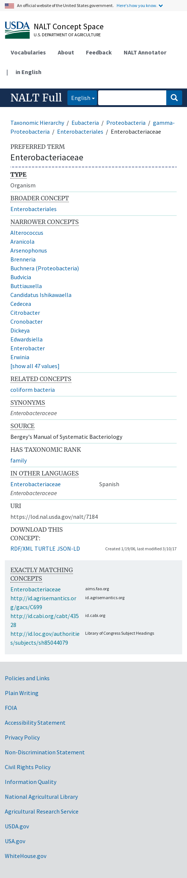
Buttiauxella (26, 286)
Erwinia (19, 357)
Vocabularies (28, 52)
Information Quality (30, 781)
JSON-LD (68, 548)
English (78, 97)
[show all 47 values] (35, 366)
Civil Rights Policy (27, 767)
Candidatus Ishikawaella (40, 294)
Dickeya (20, 330)
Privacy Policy (22, 737)
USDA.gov (17, 826)
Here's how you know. (137, 5)
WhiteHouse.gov (25, 855)
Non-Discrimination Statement (45, 752)
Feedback (99, 52)
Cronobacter (26, 321)
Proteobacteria (126, 122)
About (66, 52)
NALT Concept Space (69, 26)
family (18, 460)
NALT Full (36, 97)
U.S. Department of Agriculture (67, 34)
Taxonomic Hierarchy (37, 122)
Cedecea (20, 303)
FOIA (11, 707)
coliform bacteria (32, 389)
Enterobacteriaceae (35, 484)
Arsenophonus (28, 250)
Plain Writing (22, 693)
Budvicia (20, 277)
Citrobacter (25, 312)
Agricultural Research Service (42, 811)
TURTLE (45, 548)
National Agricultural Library (41, 796)
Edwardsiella (26, 339)
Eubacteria (85, 122)
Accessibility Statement (35, 722)
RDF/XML (21, 548)
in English (28, 72)
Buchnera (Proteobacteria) (44, 268)
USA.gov (15, 841)
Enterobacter (27, 348)
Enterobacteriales (80, 131)
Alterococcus (26, 232)
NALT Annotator (145, 52)
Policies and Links (27, 678)
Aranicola (22, 241)
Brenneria (23, 259)
